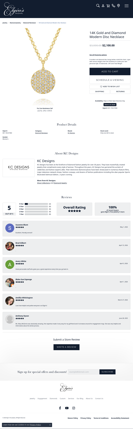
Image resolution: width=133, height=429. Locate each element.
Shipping (99, 91)
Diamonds (53, 398)
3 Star (21, 209)
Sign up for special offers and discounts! (42, 372)
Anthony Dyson (22, 316)
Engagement (42, 398)
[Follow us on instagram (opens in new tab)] (73, 408)
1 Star (21, 214)
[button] (98, 5)
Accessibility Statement (120, 418)
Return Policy (73, 418)
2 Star (21, 212)
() (50, 204)
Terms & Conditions (101, 418)
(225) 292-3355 (44, 111)
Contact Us (99, 398)
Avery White (21, 261)
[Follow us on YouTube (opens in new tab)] (66, 408)
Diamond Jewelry (15, 23)
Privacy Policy (86, 418)
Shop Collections (43, 183)
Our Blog (80, 398)
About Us (89, 398)
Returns (120, 91)
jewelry (5, 23)
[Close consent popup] (50, 425)
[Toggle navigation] (126, 6)
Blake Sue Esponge (24, 279)
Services (71, 398)
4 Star (21, 206)
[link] (113, 5)
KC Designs (71, 133)
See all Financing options (98, 55)
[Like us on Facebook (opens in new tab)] (60, 408)
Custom (62, 398)
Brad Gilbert (21, 243)
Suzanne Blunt (22, 225)
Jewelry (32, 398)
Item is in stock (110, 105)
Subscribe (107, 372)
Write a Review (66, 347)
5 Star (21, 204)
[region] (44, 66)
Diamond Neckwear (29, 23)
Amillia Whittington (24, 297)
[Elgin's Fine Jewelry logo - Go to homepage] (48, 9)
